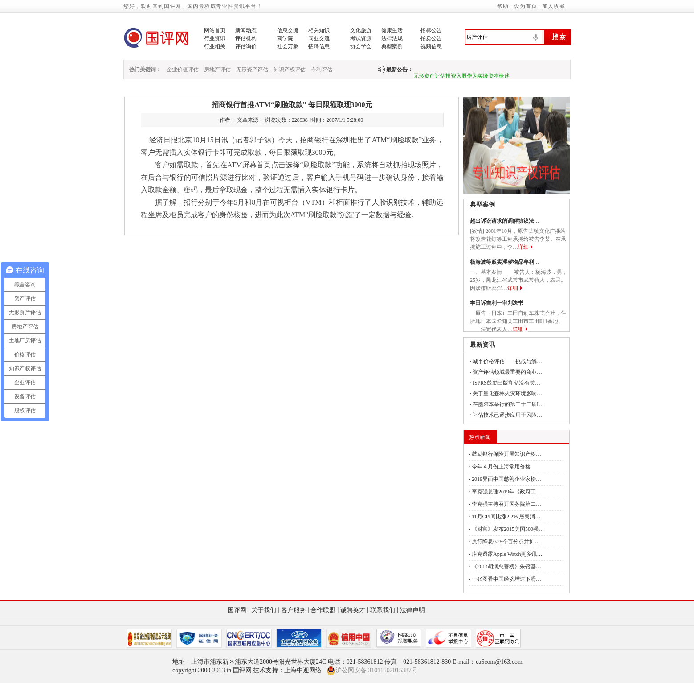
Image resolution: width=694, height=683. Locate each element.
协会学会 (360, 46)
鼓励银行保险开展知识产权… (506, 454)
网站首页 (214, 30)
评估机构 (246, 38)
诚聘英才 (352, 610)
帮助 (503, 6)
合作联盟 (322, 610)
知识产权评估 (290, 69)
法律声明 (412, 610)
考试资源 (360, 38)
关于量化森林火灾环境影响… (507, 393)
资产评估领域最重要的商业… (507, 372)
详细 (523, 247)
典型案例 (392, 46)
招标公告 (431, 30)
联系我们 (382, 610)
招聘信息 (319, 46)
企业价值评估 (183, 69)
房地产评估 (217, 69)
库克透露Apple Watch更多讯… (507, 554)
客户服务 (293, 610)
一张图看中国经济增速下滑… (506, 579)
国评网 (237, 610)
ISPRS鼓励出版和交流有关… (506, 383)
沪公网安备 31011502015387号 (372, 670)
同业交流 (319, 38)
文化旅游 (360, 30)
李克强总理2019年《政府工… (506, 491)
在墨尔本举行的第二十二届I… (508, 404)
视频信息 (431, 46)
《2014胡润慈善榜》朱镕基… (506, 566)
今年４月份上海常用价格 (501, 467)
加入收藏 (553, 6)
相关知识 (319, 30)
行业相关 (214, 46)
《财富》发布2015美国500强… (508, 529)
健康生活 (392, 30)
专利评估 (321, 69)
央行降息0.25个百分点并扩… (506, 541)
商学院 (285, 38)
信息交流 (287, 30)
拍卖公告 (431, 38)
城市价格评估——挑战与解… (507, 361)
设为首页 (525, 6)
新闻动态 (246, 30)
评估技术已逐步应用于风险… (507, 415)
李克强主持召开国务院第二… (506, 504)
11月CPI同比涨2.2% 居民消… (506, 516)
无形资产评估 (252, 69)
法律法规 (392, 38)
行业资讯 (214, 38)
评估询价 (246, 46)
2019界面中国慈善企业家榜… (506, 479)
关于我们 (263, 610)
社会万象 (287, 46)
